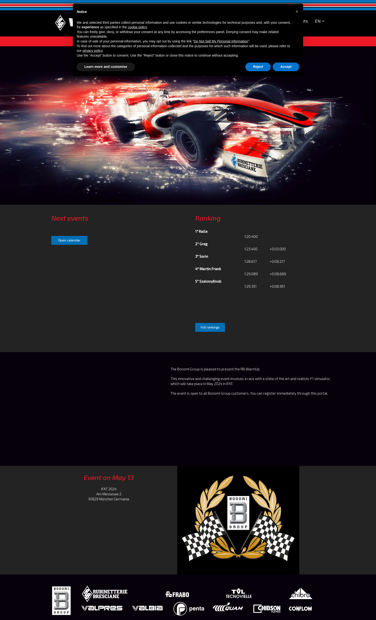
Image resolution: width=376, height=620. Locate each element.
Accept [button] (286, 67)
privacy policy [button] (92, 51)
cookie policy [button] (137, 27)
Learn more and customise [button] (105, 67)
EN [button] (320, 21)
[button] (297, 11)
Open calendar (69, 240)
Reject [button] (258, 67)
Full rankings (210, 327)
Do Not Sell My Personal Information (221, 41)
